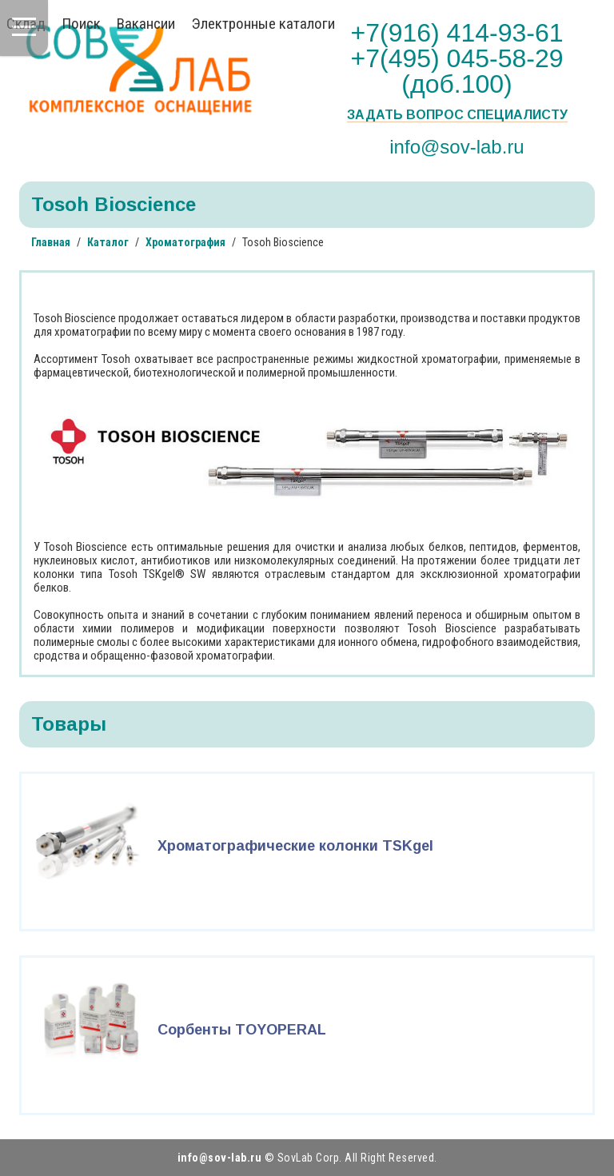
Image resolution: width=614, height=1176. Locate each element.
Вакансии (146, 23)
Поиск (81, 23)
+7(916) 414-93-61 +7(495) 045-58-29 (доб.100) (457, 58)
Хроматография (185, 242)
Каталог (108, 242)
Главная (50, 242)
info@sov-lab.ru (456, 146)
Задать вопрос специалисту (457, 115)
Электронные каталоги (263, 23)
